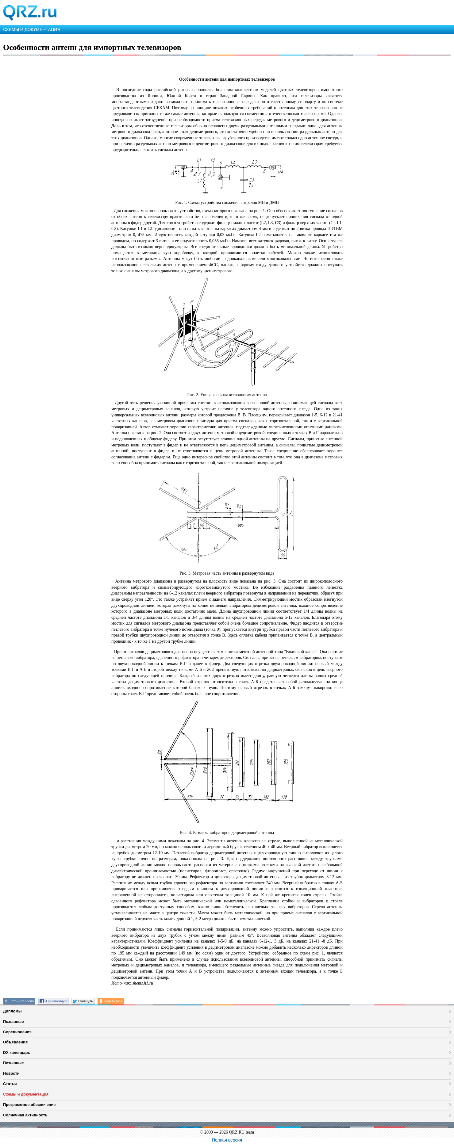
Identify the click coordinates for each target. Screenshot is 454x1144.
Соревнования (17, 1032)
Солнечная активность (25, 1115)
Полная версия (227, 1140)
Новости (11, 1073)
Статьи (10, 1083)
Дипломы (12, 1011)
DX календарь (16, 1052)
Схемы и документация (25, 1094)
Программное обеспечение (29, 1104)
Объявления (15, 1042)
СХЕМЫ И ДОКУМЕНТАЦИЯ (31, 29)
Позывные (13, 1021)
